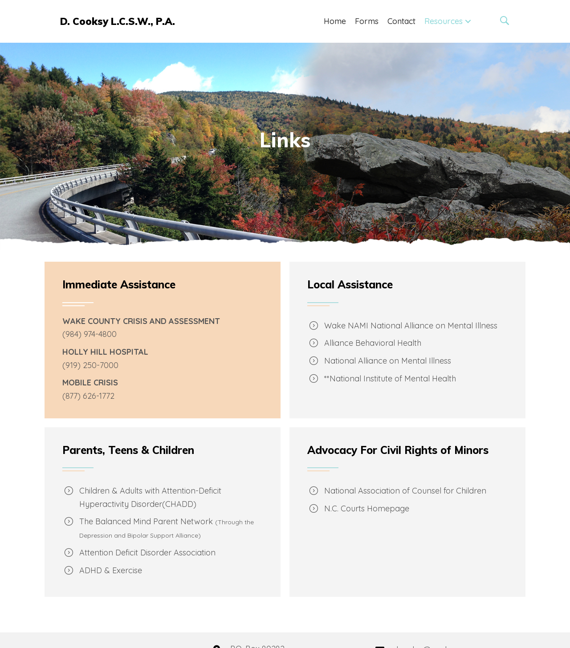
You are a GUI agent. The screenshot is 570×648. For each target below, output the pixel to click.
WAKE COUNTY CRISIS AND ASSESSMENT (141, 321)
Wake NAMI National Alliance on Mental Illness (410, 325)
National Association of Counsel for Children (405, 491)
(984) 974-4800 (89, 334)
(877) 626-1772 (88, 396)
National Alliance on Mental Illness (387, 361)
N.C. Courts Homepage (366, 508)
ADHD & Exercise (110, 570)
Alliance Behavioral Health (372, 343)
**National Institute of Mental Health (390, 378)
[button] (468, 21)
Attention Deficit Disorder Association (147, 552)
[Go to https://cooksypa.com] (119, 21)
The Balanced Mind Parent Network (146, 521)
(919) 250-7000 (90, 365)
